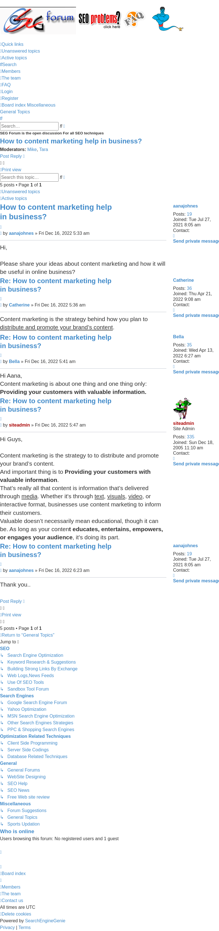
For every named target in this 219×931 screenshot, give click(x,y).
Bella (178, 336)
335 (191, 436)
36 (189, 288)
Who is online (17, 831)
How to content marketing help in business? (71, 141)
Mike (32, 149)
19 (189, 214)
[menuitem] (20, 51)
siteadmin (183, 423)
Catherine (183, 280)
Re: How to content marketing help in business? (55, 285)
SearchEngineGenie (45, 920)
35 (189, 344)
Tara (43, 149)
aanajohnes (185, 206)
